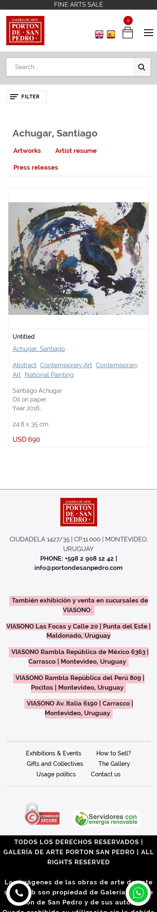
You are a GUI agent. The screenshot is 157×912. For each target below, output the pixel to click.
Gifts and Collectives (55, 763)
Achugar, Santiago (39, 349)
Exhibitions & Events (53, 753)
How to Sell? (113, 753)
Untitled (24, 336)
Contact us (106, 774)
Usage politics (56, 774)
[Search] (141, 67)
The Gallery (114, 763)
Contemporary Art (66, 365)
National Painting (49, 375)
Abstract (24, 365)
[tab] (27, 151)
